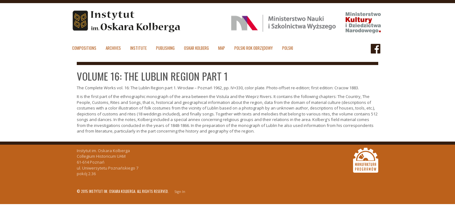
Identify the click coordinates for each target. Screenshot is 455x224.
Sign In (179, 191)
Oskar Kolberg (196, 48)
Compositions (84, 48)
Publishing (165, 48)
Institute (138, 48)
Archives (113, 48)
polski (287, 48)
